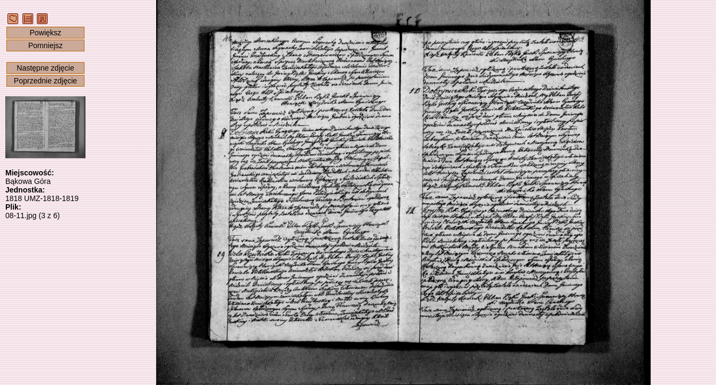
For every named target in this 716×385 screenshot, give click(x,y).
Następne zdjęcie (45, 68)
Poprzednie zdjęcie (45, 80)
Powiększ (45, 32)
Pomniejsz (45, 45)
